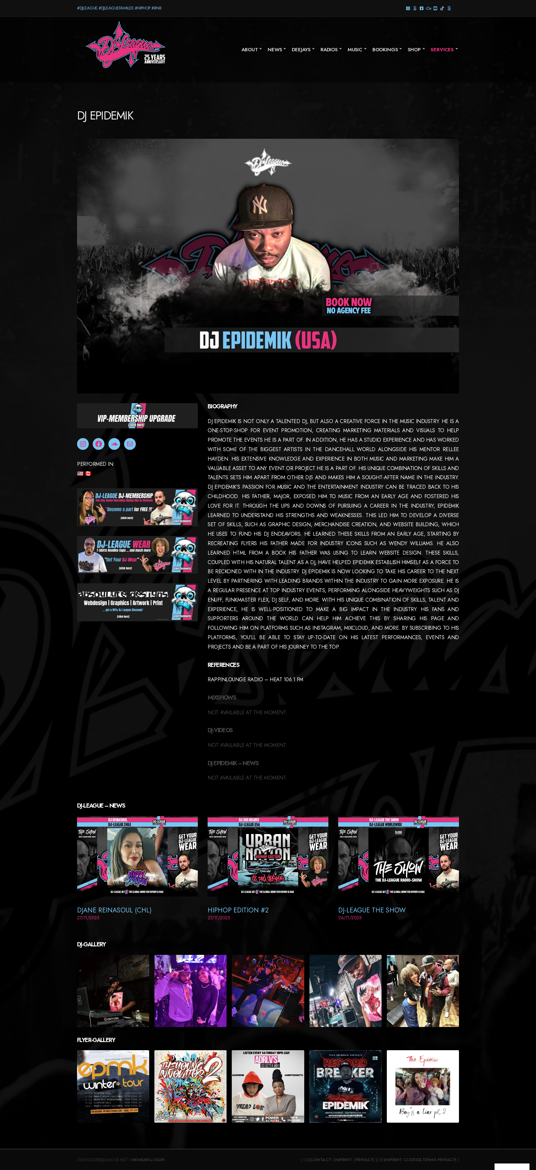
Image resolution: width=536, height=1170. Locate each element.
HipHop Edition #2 (238, 910)
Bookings (385, 49)
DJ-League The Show (372, 910)
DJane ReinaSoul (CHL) (114, 910)
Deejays (301, 49)
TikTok (442, 8)
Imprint (343, 1160)
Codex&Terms (419, 1160)
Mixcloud (428, 8)
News (275, 49)
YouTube (435, 8)
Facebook (421, 8)
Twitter (449, 8)
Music (355, 49)
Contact (320, 1160)
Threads (415, 8)
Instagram (408, 8)
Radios (329, 49)
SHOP (414, 49)
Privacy (364, 1160)
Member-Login (148, 1160)
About (250, 49)
